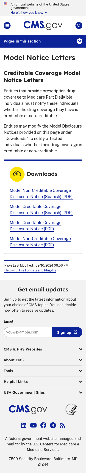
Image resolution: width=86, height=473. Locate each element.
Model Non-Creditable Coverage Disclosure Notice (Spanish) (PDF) (41, 193)
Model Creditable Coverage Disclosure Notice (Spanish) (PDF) (41, 209)
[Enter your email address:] (28, 332)
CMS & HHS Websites (43, 349)
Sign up (64, 332)
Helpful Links (43, 381)
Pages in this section (43, 41)
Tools (43, 370)
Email (8, 321)
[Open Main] (7, 25)
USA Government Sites (43, 392)
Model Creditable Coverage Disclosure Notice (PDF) (35, 225)
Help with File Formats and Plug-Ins (30, 270)
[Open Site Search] (78, 25)
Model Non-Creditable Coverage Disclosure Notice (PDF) (40, 241)
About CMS (43, 360)
